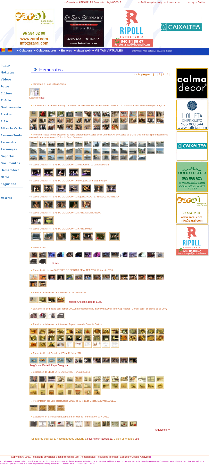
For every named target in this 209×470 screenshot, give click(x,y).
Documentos (10, 163)
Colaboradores (46, 50)
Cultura (6, 93)
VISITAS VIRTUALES (109, 50)
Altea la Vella (11, 128)
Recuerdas (8, 142)
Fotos (5, 86)
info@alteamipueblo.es (99, 438)
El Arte (6, 100)
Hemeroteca (10, 170)
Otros (5, 177)
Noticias (7, 72)
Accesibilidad (88, 456)
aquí (42, 97)
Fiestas (6, 114)
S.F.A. (5, 121)
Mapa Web (83, 50)
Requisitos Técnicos (107, 456)
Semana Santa (11, 135)
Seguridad (8, 184)
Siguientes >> (162, 429)
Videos (6, 79)
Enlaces (66, 50)
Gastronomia (11, 107)
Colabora (25, 50)
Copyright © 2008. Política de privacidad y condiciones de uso (45, 456)
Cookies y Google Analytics (135, 456)
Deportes (8, 156)
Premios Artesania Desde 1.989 (84, 301)
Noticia (55, 263)
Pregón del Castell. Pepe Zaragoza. (49, 365)
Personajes (9, 149)
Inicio (5, 65)
